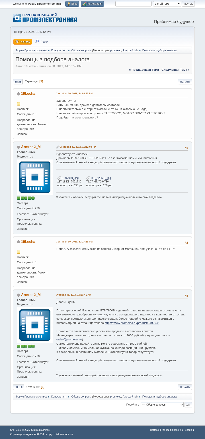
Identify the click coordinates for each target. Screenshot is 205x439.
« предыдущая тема (144, 69)
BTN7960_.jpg (68, 178)
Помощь (155, 430)
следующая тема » (176, 69)
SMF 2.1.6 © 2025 (20, 430)
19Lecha (28, 93)
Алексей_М (130, 50)
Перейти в (132, 404)
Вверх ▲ (190, 430)
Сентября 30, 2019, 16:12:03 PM (77, 146)
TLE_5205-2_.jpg (98, 178)
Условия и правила (172, 430)
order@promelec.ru (69, 339)
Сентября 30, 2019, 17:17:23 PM (74, 241)
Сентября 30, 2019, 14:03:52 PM (74, 93)
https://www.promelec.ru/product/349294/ (132, 323)
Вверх (18, 387)
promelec (115, 50)
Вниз (17, 81)
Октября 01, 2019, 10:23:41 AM (73, 294)
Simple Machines (40, 430)
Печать (185, 81)
